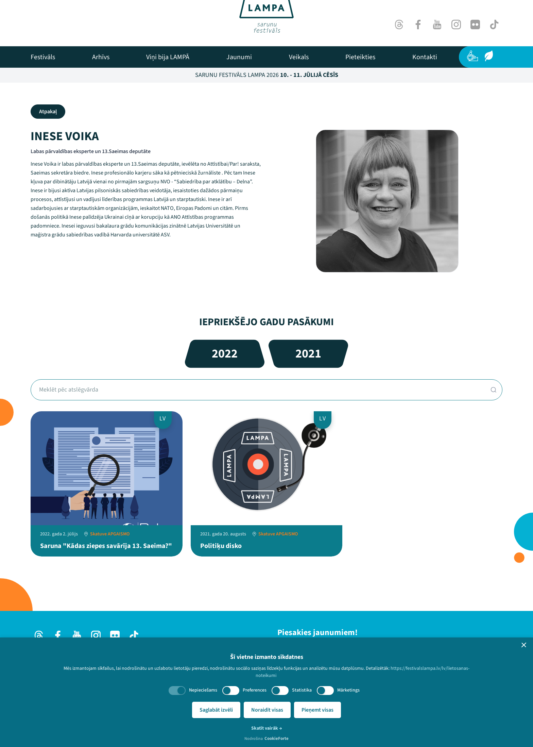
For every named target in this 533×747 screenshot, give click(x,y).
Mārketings (348, 690)
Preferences (254, 690)
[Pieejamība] (472, 55)
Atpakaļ (48, 111)
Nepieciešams (203, 690)
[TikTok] (494, 24)
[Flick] (475, 24)
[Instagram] (456, 24)
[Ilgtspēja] (488, 55)
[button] (524, 645)
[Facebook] (418, 24)
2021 (308, 353)
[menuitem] (43, 57)
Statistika (302, 690)
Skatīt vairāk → (266, 728)
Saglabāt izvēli (216, 710)
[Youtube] (437, 24)
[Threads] (399, 24)
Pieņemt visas (317, 710)
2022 (225, 353)
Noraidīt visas (267, 710)
